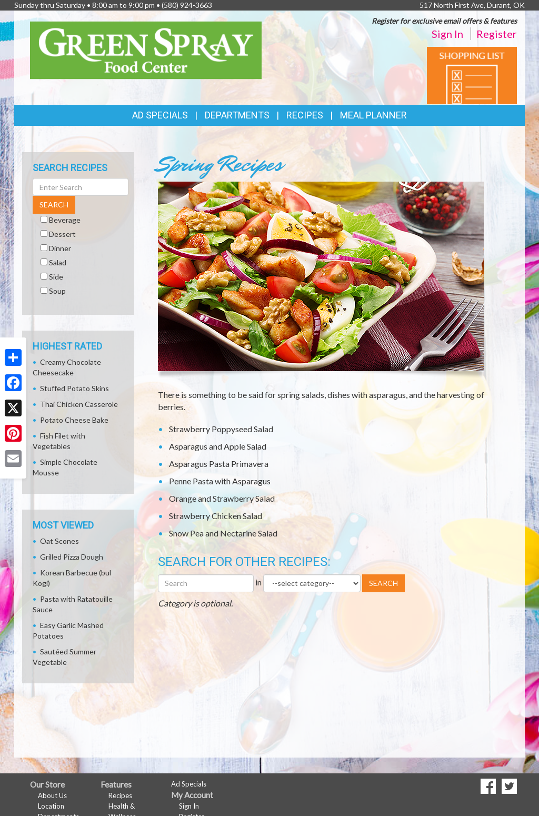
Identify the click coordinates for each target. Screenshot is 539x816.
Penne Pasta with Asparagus (220, 481)
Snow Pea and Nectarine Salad (223, 533)
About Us (52, 795)
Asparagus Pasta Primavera (218, 464)
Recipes (304, 115)
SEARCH (383, 583)
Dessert (62, 234)
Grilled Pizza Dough (71, 556)
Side (56, 276)
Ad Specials (160, 115)
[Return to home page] (146, 49)
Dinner (60, 248)
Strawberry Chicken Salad (215, 516)
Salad (57, 262)
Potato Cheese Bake (74, 419)
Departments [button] (237, 115)
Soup (57, 290)
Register (496, 33)
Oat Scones (59, 540)
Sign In (447, 33)
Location (51, 806)
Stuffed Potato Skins (74, 388)
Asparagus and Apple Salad (217, 446)
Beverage (65, 219)
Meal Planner (373, 115)
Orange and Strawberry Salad (222, 498)
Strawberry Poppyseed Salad (221, 429)
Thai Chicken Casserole (79, 404)
